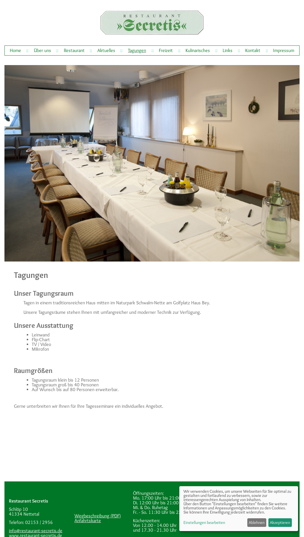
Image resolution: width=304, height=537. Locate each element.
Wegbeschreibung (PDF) (98, 516)
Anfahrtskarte (88, 520)
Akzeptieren (280, 522)
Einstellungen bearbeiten (204, 522)
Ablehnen (257, 522)
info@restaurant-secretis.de (35, 530)
